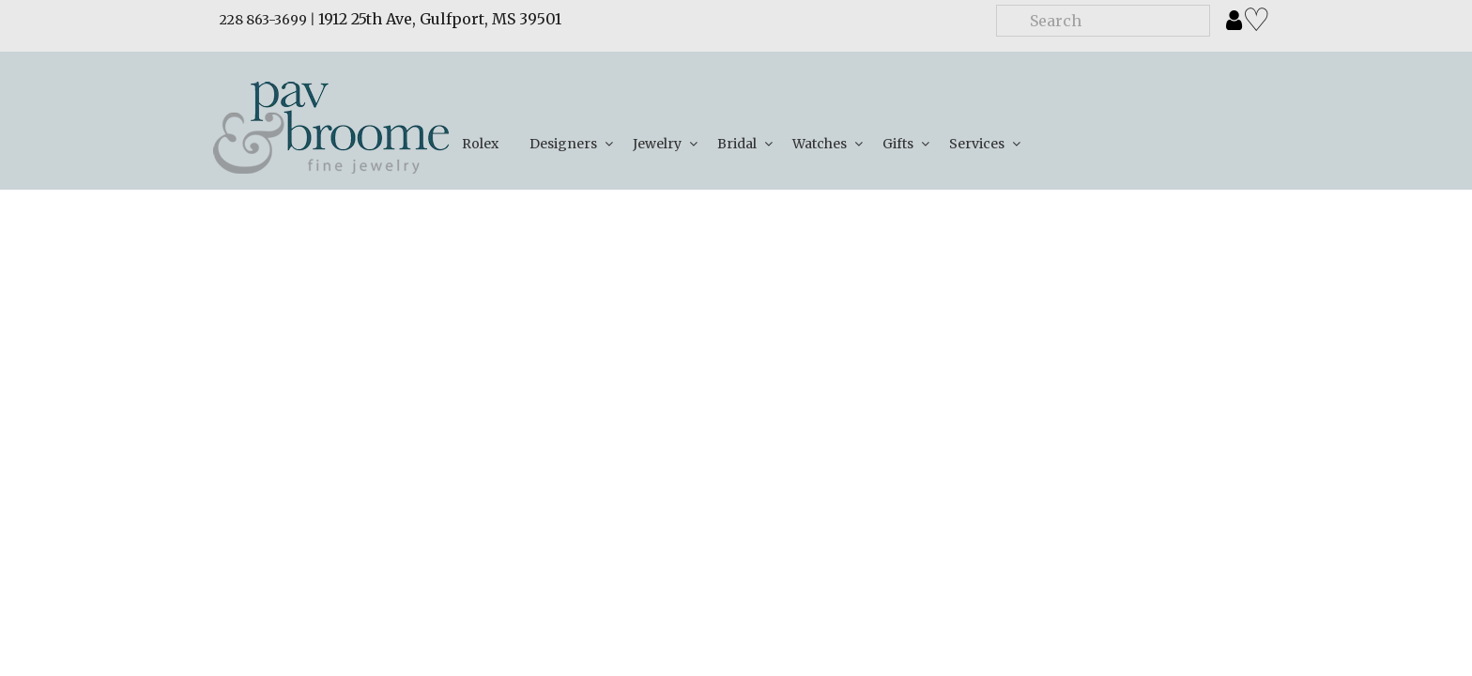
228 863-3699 (263, 19)
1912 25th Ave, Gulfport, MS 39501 (439, 18)
